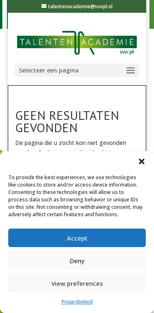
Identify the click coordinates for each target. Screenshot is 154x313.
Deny (77, 261)
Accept (77, 238)
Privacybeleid (77, 301)
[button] (142, 161)
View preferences (77, 283)
